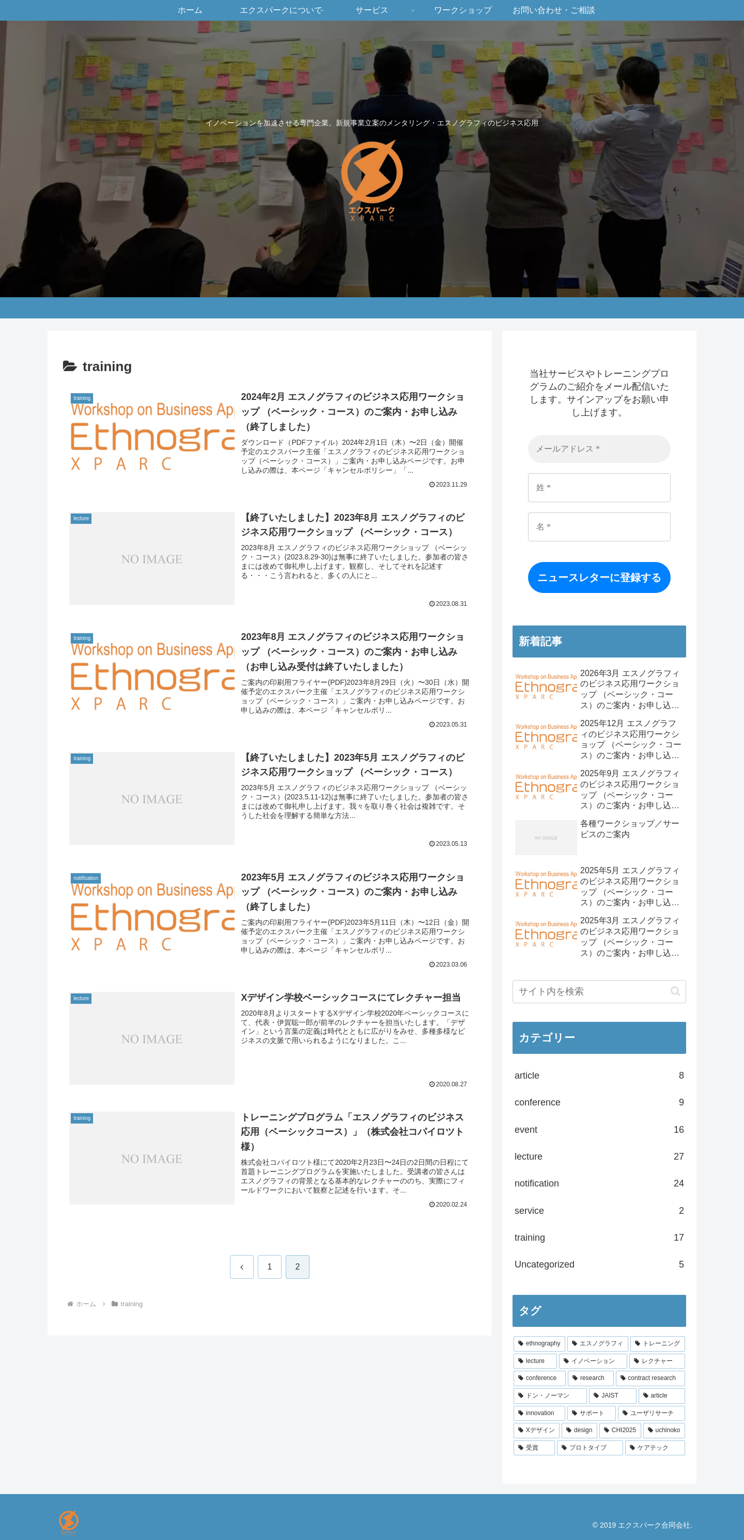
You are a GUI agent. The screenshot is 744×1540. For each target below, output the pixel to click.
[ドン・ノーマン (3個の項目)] (550, 1396)
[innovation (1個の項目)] (539, 1413)
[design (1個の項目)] (579, 1430)
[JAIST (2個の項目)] (612, 1396)
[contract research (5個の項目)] (650, 1378)
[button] (676, 991)
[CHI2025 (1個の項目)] (620, 1430)
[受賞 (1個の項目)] (534, 1448)
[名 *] (599, 526)
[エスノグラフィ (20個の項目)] (597, 1344)
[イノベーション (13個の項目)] (593, 1361)
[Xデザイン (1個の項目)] (537, 1430)
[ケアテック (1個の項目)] (655, 1448)
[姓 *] (599, 487)
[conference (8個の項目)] (540, 1378)
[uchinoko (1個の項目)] (664, 1430)
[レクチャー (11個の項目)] (657, 1361)
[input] (599, 991)
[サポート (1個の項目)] (591, 1413)
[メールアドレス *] (599, 449)
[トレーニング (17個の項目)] (657, 1344)
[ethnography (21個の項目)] (539, 1344)
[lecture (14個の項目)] (535, 1361)
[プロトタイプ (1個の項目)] (590, 1448)
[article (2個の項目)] (662, 1396)
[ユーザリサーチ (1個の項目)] (651, 1413)
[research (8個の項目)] (590, 1378)
